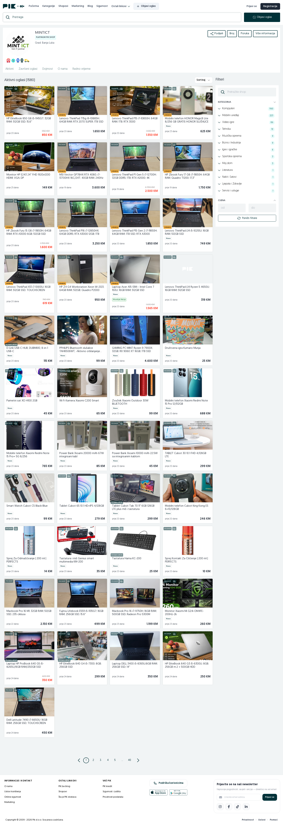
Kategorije (48, 6)
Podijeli (216, 33)
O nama (8, 786)
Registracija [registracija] (270, 6)
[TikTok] (237, 806)
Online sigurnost (12, 797)
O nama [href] (63, 69)
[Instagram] (220, 806)
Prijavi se (269, 797)
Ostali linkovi (120, 6)
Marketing (78, 6)
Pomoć (274, 820)
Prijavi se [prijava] (252, 6)
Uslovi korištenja (12, 791)
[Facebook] (228, 806)
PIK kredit (107, 786)
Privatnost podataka (113, 797)
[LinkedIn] (246, 806)
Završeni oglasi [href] (28, 69)
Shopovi (63, 6)
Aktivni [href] (9, 69)
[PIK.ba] (13, 6)
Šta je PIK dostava (67, 797)
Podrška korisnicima (168, 783)
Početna (34, 6)
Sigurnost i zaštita (112, 791)
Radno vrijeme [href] (82, 69)
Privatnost (248, 820)
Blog (90, 6)
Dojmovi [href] (47, 69)
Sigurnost (102, 6)
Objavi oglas (146, 6)
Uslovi (261, 820)
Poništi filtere (247, 218)
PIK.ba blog (64, 786)
